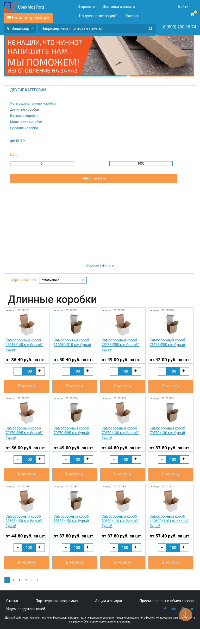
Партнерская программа (56, 601)
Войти (183, 6)
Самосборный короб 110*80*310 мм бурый (72, 342)
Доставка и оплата (118, 6)
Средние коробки (24, 128)
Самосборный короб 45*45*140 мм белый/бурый (24, 345)
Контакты (132, 16)
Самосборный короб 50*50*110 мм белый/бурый (120, 521)
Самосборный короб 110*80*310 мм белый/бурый (169, 521)
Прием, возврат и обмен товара (166, 601)
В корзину (26, 386)
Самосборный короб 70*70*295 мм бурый (71, 430)
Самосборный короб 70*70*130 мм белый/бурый (120, 433)
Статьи (12, 601)
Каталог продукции (31, 17)
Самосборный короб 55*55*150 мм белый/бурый (24, 521)
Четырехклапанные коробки (33, 103)
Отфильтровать (94, 178)
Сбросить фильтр (100, 265)
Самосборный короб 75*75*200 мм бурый (167, 342)
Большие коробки (24, 116)
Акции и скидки (108, 601)
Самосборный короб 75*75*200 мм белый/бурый (120, 345)
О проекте (86, 6)
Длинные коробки (24, 109)
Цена (14, 154)
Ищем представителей (25, 609)
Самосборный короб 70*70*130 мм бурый (167, 430)
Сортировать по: (24, 280)
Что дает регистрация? (97, 16)
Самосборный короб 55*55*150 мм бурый (71, 518)
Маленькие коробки (26, 122)
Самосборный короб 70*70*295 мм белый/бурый (24, 433)
